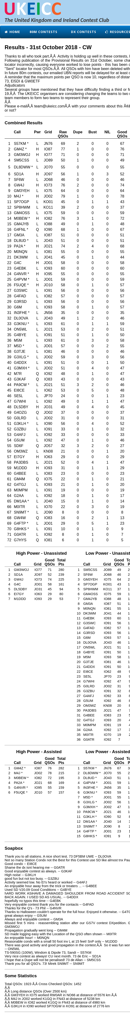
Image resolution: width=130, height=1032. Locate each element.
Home (12, 32)
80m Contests (42, 32)
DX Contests (83, 32)
